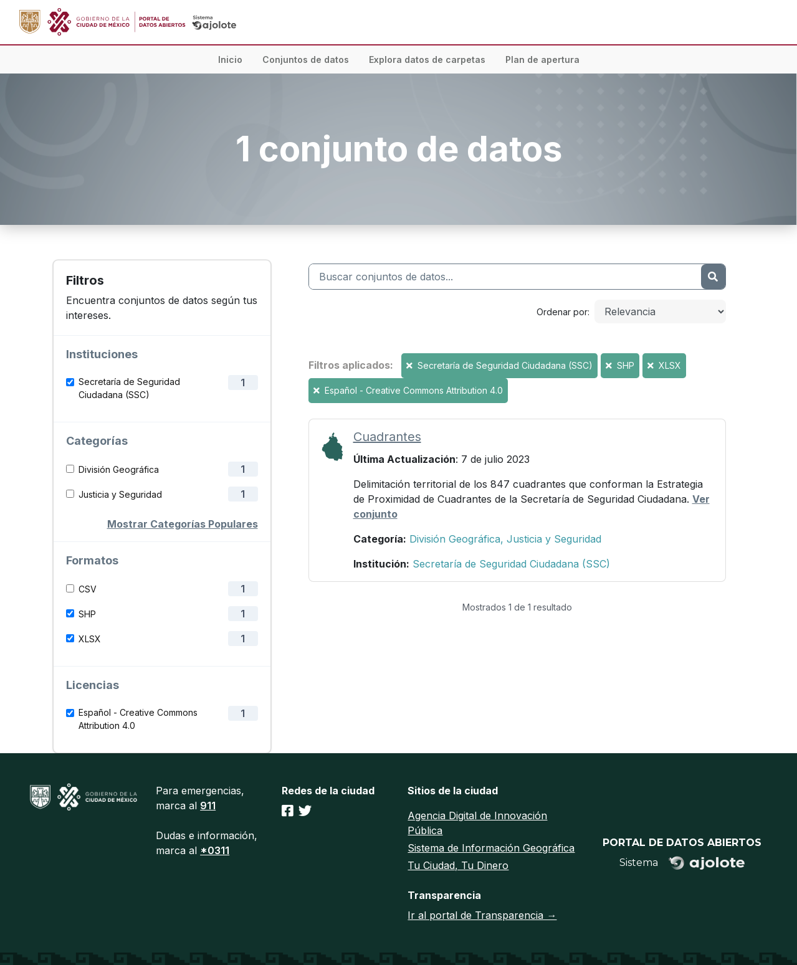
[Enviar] (713, 276)
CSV (88, 589)
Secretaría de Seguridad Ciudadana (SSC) (129, 388)
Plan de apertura (542, 59)
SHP (87, 614)
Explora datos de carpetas (427, 59)
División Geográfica (119, 469)
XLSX (90, 639)
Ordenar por (562, 312)
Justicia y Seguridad (120, 494)
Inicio (230, 59)
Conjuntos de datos (305, 59)
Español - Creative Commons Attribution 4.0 (138, 719)
